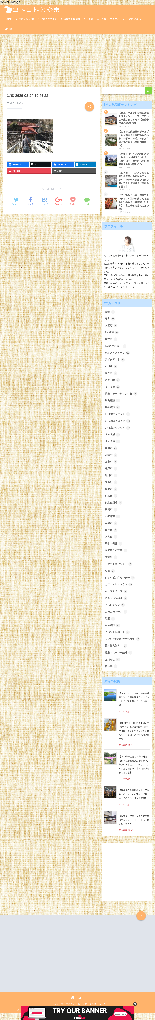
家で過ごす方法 (116, 555)
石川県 (111, 369)
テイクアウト (115, 362)
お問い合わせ (135, 19)
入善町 (111, 327)
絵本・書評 (114, 548)
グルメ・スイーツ (118, 355)
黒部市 (111, 493)
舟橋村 (111, 458)
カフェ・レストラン (119, 590)
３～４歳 (88, 19)
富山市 (111, 452)
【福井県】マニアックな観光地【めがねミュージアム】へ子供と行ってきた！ (134, 827)
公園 (110, 576)
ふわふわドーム (116, 617)
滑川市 (111, 479)
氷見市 (111, 541)
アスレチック (115, 610)
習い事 (111, 673)
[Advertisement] (77, 60)
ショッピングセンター (120, 583)
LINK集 (8, 28)
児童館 (111, 562)
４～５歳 (101, 19)
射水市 (111, 500)
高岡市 (111, 514)
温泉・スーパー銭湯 (119, 659)
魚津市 (111, 472)
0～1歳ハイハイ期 (25, 19)
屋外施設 (112, 410)
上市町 (111, 465)
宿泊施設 (112, 631)
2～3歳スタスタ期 (70, 19)
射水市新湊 (114, 507)
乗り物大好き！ (116, 652)
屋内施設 (112, 403)
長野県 (111, 376)
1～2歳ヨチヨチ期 (47, 19)
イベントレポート (118, 638)
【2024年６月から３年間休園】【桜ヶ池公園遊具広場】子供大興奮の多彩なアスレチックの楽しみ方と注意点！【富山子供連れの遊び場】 (134, 771)
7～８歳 (112, 334)
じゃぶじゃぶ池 (116, 604)
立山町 (111, 486)
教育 (110, 320)
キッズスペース (116, 597)
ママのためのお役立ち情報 (123, 645)
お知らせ (112, 666)
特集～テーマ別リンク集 (122, 396)
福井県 (111, 341)
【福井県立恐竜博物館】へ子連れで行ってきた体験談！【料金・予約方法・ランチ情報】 (134, 801)
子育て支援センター (119, 569)
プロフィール (117, 19)
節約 (110, 313)
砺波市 (111, 534)
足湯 (110, 624)
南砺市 (111, 527)
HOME (8, 19)
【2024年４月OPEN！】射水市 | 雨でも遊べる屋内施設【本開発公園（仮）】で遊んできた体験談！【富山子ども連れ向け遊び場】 (134, 737)
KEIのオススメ (116, 348)
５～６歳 (112, 389)
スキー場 (112, 382)
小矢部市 (112, 521)
